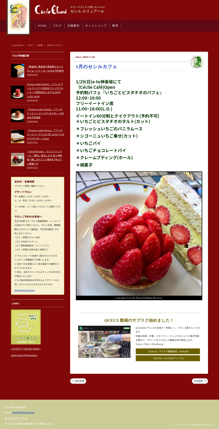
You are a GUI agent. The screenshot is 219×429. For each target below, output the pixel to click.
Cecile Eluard (17, 45)
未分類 (40, 45)
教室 (115, 25)
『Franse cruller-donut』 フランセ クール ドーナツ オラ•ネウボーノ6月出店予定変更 (45, 113)
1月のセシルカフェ (54, 45)
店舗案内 (73, 25)
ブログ (57, 25)
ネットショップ (96, 25)
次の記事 (198, 381)
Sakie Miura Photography (24, 355)
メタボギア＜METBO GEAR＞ (26, 348)
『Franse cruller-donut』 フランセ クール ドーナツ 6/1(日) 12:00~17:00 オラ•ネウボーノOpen (45, 134)
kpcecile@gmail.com (24, 290)
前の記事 (79, 381)
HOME (42, 25)
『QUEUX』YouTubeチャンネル (168, 358)
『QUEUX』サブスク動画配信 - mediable (168, 351)
